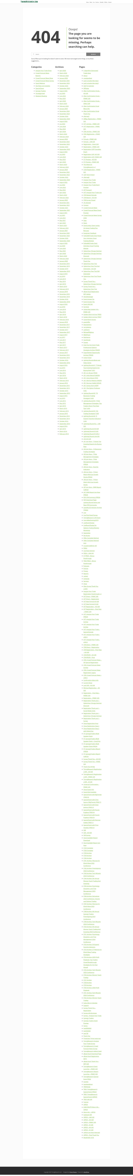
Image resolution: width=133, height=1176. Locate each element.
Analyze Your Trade (89, 180)
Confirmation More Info (90, 680)
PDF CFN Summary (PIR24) (91, 497)
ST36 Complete (88, 850)
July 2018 (62, 307)
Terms (85, 1026)
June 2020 (62, 248)
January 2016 (63, 383)
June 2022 (62, 187)
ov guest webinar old (90, 546)
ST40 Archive (87, 858)
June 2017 (62, 340)
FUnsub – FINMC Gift (89, 139)
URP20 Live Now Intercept (91, 1132)
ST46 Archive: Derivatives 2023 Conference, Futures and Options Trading (91, 898)
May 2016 (62, 373)
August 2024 (63, 121)
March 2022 (63, 195)
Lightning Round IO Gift (90, 431)
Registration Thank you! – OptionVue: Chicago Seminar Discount (92, 703)
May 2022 (62, 190)
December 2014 (64, 416)
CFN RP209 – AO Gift (89, 655)
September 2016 (64, 363)
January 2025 (63, 109)
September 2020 (64, 241)
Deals (85, 223)
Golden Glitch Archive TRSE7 (92, 317)
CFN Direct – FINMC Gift (90, 645)
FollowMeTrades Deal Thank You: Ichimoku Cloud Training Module (92, 238)
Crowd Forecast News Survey (44, 81)
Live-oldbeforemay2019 (90, 520)
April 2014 (62, 429)
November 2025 (64, 83)
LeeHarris (86, 330)
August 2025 (63, 91)
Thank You (86, 1036)
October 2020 (63, 238)
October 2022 (63, 177)
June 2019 (62, 279)
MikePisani (86, 335)
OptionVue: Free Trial (90, 264)
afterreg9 (86, 177)
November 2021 (64, 205)
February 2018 (64, 320)
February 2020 (64, 259)
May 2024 (62, 129)
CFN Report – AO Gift (90, 198)
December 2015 (64, 386)
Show (85, 584)
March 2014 (63, 431)
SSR (84, 830)
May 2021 (62, 220)
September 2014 (64, 424)
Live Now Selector (89, 551)
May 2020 (62, 251)
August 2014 (63, 426)
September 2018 (64, 302)
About (91, 2)
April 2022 (62, 193)
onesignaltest (87, 78)
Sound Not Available (89, 792)
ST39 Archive (87, 856)
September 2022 (64, 180)
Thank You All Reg (89, 767)
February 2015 (64, 411)
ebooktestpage (88, 297)
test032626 (87, 1031)
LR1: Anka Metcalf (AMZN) (91, 375)
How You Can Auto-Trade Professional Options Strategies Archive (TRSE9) (91, 347)
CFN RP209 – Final (89, 657)
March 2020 (63, 256)
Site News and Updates (42, 86)
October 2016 (63, 360)
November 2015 (64, 388)
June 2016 (62, 370)
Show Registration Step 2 (91, 726)
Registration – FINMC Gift (91, 147)
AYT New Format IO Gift (90, 604)
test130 (85, 1033)
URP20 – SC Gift (88, 1130)
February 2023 (64, 167)
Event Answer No (88, 299)
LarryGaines (87, 327)
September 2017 (64, 332)
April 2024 (62, 132)
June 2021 (62, 218)
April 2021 (62, 223)
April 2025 (62, 101)
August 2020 (63, 243)
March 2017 (63, 347)
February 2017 (64, 350)
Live (94, 2)
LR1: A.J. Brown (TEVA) (90, 373)
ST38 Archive (87, 853)
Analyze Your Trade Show (43, 71)
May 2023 (62, 159)
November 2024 (64, 114)
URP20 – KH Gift (88, 1127)
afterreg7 (86, 116)
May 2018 (62, 312)
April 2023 (62, 162)
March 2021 (63, 226)
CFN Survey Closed (89, 200)
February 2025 (64, 106)
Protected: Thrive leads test (92, 1038)
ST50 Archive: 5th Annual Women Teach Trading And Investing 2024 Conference (92, 929)
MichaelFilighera (88, 332)
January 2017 (63, 353)
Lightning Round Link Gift (91, 436)
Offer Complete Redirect (91, 538)
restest (85, 576)
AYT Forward (87, 190)
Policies (105, 2)
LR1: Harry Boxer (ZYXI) (90, 378)
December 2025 (64, 81)
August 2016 (63, 365)
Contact (109, 2)
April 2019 (62, 284)
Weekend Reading (41, 96)
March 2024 (63, 134)
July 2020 (62, 246)
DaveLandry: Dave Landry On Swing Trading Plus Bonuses (91, 228)
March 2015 (63, 408)
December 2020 (64, 233)
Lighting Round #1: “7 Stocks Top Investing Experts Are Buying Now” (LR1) (92, 367)
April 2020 (62, 253)
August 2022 (63, 182)
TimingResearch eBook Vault (92, 1051)
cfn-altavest (87, 203)
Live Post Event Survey (90, 515)
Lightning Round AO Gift (91, 429)
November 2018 (64, 297)
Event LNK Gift (88, 304)
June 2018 (62, 309)
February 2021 (64, 228)
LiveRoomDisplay (88, 523)
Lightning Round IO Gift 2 (91, 434)
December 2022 (64, 172)
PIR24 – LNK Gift (88, 553)
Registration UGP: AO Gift (91, 154)
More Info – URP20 (89, 1112)
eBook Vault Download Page (92, 1054)
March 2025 (63, 104)
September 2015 (64, 393)
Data (84, 220)
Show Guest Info (88, 790)
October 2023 (63, 147)
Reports (85, 574)
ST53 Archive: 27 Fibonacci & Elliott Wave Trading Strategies (92, 952)
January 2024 (63, 139)
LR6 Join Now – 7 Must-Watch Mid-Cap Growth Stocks (90, 482)
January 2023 (63, 170)
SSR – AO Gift (87, 833)
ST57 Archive (87, 980)
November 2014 (64, 419)
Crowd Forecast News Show (44, 78)
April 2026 (62, 71)
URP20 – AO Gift (88, 1120)
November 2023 (64, 144)
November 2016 (64, 358)
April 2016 (62, 375)
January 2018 (63, 322)
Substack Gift (87, 1115)
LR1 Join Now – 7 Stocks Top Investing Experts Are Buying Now (92, 444)
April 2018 (62, 314)
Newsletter (86, 533)
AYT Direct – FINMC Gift (90, 596)
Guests (85, 342)
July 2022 (62, 185)
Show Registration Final (90, 723)
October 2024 (63, 116)
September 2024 (64, 119)
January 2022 (63, 200)
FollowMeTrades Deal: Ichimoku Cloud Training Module (91, 245)
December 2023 (64, 142)
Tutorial (85, 1102)
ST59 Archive (87, 985)
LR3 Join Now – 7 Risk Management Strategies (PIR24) (90, 461)
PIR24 (85, 548)
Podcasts (86, 566)
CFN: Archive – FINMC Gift (91, 132)
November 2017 (64, 327)
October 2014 (63, 421)
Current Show (87, 683)
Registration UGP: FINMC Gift (92, 157)
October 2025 (63, 86)
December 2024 (64, 111)
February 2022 (64, 198)
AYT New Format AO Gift (91, 602)
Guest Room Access (89, 320)
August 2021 (63, 213)
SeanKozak (86, 340)
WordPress (86, 1172)
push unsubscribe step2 (91, 83)
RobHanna (86, 337)
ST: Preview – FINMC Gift (91, 162)
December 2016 (64, 355)
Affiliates (86, 88)
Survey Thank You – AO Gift (92, 759)
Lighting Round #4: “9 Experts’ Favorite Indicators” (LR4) (92, 418)
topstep (85, 1082)
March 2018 (63, 317)
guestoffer (86, 322)
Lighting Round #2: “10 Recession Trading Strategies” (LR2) (90, 395)
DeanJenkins (87, 325)
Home (87, 2)
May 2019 (62, 281)
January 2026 (63, 78)
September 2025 (64, 88)
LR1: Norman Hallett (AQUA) (92, 383)
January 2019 (63, 292)
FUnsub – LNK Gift (89, 142)
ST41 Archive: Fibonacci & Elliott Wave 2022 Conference (91, 863)
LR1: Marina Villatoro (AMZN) (92, 380)
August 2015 (63, 396)
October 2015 (63, 391)
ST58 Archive (87, 983)
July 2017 (62, 337)
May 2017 (62, 342)
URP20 (85, 1105)
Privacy (85, 571)
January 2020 (63, 261)
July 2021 (62, 215)
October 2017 (63, 330)
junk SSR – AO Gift (89, 685)
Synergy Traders (40, 91)
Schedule (101, 2)
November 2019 (64, 266)
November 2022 (64, 175)
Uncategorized (40, 93)
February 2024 (64, 137)
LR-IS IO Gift (87, 439)
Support (86, 1005)
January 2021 (63, 231)
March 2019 (63, 287)
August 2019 (63, 274)
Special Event (39, 88)
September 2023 (64, 149)
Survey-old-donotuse (90, 1013)
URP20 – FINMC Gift (89, 1122)
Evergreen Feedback (89, 233)
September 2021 (64, 210)
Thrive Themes (73, 1172)
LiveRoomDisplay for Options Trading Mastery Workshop (91, 527)
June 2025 (62, 96)
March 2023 (63, 165)
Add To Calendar (88, 86)
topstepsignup (88, 1084)
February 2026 (64, 76)
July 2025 (62, 93)
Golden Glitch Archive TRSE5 (92, 314)
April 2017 (62, 345)
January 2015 (63, 414)
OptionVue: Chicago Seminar (92, 251)
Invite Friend (87, 358)
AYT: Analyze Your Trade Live (92, 193)
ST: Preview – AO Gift (90, 159)
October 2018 (63, 299)
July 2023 (62, 154)
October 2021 (63, 208)
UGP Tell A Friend (88, 175)
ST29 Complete (88, 848)
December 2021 (64, 203)
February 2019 (64, 289)
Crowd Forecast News (90, 208)
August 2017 (63, 335)
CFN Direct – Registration (91, 647)
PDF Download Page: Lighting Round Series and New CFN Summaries (91, 502)
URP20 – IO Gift (88, 1125)
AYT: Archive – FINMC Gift (91, 124)
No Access (86, 535)
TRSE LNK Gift (87, 1099)
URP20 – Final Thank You (91, 1135)
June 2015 (62, 401)
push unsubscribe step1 (91, 81)
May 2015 (62, 403)
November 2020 (64, 236)
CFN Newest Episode (89, 195)
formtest (86, 307)
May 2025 (62, 99)
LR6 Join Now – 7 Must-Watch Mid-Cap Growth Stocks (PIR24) (90, 474)
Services (97, 2)
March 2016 (63, 378)
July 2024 (62, 124)
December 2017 (64, 325)
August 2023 (63, 152)
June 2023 (62, 157)
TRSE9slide (86, 1087)
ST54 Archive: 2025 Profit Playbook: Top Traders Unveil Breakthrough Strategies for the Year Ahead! (91, 962)
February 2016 (64, 380)
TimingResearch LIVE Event (91, 518)
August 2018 (63, 304)
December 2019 (64, 264)
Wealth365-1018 (88, 1138)
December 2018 (64, 294)
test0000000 (87, 1028)
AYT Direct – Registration (91, 599)
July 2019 (62, 276)
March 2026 (63, 73)
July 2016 (62, 368)
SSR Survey (86, 835)
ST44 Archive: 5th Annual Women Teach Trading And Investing (92, 881)
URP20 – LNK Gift (88, 1117)
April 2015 (62, 406)
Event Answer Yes (89, 302)
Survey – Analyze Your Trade (92, 1016)
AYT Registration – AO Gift (91, 607)
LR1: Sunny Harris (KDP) (90, 386)
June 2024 (62, 126)
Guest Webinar (40, 83)
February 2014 (64, 434)
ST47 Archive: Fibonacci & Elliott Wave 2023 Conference (91, 906)
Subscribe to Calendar (90, 1003)
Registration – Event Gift (91, 144)
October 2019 (63, 269)
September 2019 (64, 271)
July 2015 (62, 398)
